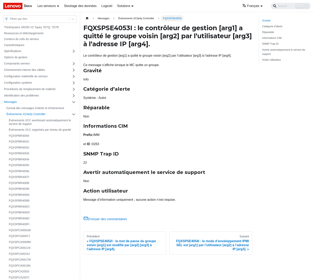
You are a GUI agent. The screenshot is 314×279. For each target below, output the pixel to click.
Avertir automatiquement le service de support (283, 51)
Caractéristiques (14, 45)
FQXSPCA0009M (20, 242)
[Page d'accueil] (87, 18)
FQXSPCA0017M (20, 259)
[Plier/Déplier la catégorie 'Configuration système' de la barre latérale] (73, 83)
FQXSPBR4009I (19, 188)
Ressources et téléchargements (23, 33)
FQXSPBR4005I (19, 165)
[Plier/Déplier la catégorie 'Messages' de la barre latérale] (73, 102)
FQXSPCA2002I (19, 271)
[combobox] (10, 19)
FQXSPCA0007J (19, 236)
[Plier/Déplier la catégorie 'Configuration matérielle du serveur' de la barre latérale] (73, 76)
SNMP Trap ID (270, 43)
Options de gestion (15, 57)
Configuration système (18, 82)
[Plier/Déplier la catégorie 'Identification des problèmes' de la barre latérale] (73, 95)
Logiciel (106, 6)
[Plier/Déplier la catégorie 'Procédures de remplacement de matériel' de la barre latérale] (73, 89)
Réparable (268, 32)
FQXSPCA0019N (19, 265)
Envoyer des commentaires (105, 219)
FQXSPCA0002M (20, 230)
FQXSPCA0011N (19, 247)
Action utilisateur (271, 59)
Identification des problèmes (21, 95)
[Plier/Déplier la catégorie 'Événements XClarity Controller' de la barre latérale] (73, 114)
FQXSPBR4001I (19, 141)
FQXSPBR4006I (19, 171)
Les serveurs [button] (46, 6)
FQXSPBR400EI (19, 218)
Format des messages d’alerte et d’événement (35, 108)
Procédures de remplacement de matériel (29, 89)
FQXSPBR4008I (19, 183)
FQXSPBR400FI (19, 224)
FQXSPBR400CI (19, 206)
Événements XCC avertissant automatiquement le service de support (40, 122)
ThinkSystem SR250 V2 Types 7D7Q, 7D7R (31, 27)
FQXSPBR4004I (19, 159)
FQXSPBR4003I (19, 153)
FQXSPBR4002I (19, 147)
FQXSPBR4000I (19, 135)
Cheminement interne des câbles (24, 69)
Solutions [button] (123, 6)
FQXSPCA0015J (19, 253)
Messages (10, 101)
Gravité (266, 20)
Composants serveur (17, 63)
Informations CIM (272, 37)
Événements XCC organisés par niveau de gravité (40, 129)
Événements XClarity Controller (25, 114)
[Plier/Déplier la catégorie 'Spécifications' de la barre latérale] (73, 51)
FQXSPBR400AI (19, 194)
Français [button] (250, 6)
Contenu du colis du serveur (21, 39)
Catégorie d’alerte (272, 26)
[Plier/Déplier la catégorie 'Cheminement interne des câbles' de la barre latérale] (73, 70)
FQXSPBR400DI (19, 212)
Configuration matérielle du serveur (26, 76)
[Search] (291, 6)
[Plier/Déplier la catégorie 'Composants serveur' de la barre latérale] (73, 63)
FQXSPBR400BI (19, 200)
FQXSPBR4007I (19, 177)
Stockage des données (80, 6)
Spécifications (12, 51)
